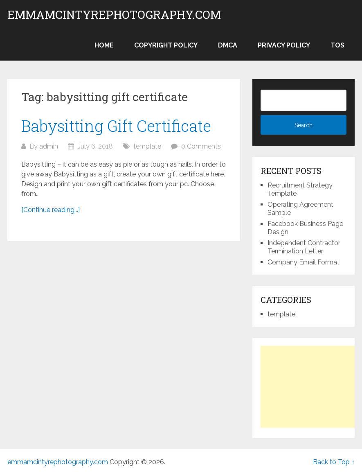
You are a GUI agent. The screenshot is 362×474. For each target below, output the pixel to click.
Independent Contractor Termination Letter (304, 247)
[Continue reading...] (50, 210)
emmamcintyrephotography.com (114, 14)
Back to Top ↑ (334, 462)
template (147, 146)
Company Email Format (304, 262)
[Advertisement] (311, 387)
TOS (337, 45)
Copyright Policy (166, 45)
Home (104, 45)
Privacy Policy (284, 45)
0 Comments (201, 146)
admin (48, 146)
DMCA (227, 45)
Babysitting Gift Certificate (116, 125)
